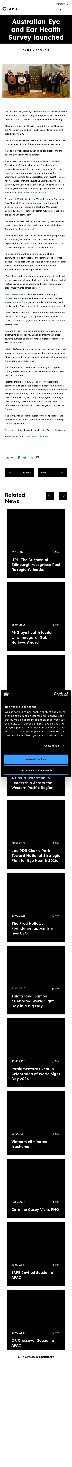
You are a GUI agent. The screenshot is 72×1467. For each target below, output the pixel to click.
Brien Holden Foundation (36, 436)
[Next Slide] (63, 496)
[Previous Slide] (50, 496)
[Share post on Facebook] (20, 458)
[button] (62, 3)
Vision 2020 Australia (16, 294)
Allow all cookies (36, 759)
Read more (10, 430)
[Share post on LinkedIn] (33, 458)
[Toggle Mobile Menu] (66, 10)
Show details (52, 745)
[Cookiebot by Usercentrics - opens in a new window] (54, 694)
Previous (20, 472)
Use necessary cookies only (36, 769)
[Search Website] (60, 10)
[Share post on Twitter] (26, 458)
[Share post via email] (39, 458)
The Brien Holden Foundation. (32, 192)
